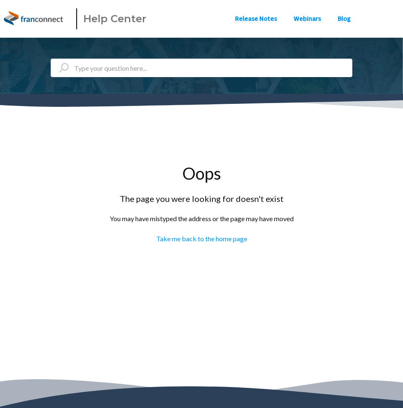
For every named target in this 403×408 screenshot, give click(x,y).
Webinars (307, 18)
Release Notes (256, 18)
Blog (344, 18)
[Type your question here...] (201, 68)
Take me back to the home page (201, 239)
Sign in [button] (385, 18)
